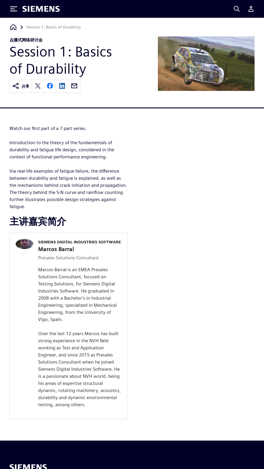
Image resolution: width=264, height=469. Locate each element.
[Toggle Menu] (13, 9)
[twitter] (38, 86)
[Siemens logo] (41, 9)
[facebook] (50, 86)
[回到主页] (13, 27)
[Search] (237, 9)
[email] (74, 86)
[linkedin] (62, 86)
